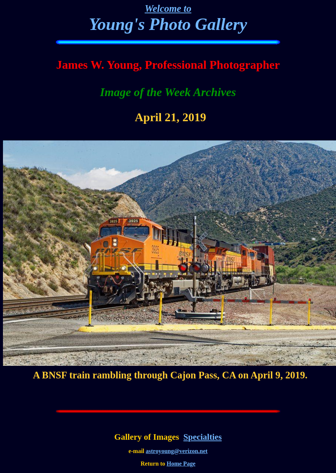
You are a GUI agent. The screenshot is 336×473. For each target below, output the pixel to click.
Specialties (203, 437)
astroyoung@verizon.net (177, 451)
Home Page (181, 463)
